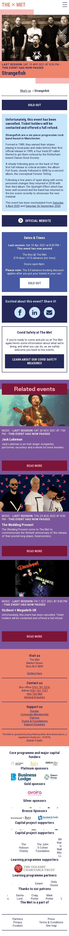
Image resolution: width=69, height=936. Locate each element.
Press (51, 919)
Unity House (54, 883)
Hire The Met (34, 694)
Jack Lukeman (12, 439)
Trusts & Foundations (35, 721)
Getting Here (34, 673)
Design (30, 740)
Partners (18, 919)
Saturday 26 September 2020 (43, 206)
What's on (25, 91)
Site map (51, 925)
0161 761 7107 (39, 690)
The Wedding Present (17, 525)
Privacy (17, 922)
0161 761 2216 (41, 687)
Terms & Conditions (51, 922)
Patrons (34, 717)
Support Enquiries (34, 724)
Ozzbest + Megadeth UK (19, 610)
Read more (34, 466)
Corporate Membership (35, 714)
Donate (34, 711)
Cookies (18, 925)
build (39, 740)
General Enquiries (34, 697)
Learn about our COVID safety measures (34, 361)
